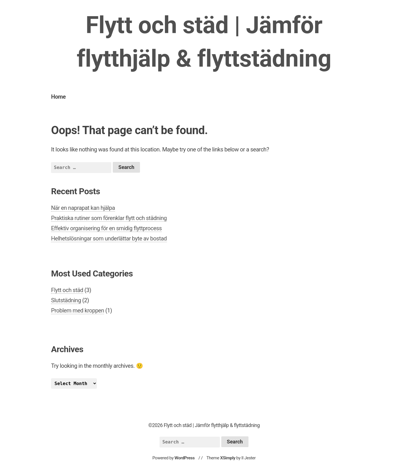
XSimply (227, 457)
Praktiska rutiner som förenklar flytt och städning (109, 218)
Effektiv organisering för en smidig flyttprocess (106, 228)
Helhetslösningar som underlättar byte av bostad (109, 238)
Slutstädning (66, 300)
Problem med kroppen (77, 310)
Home (58, 96)
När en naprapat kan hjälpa (83, 207)
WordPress (185, 457)
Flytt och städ (67, 290)
